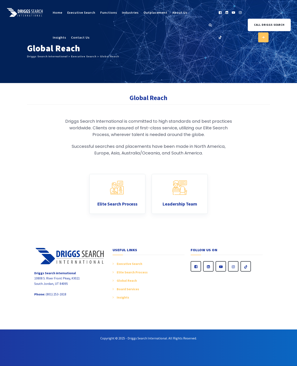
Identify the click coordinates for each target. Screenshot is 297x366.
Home (57, 12)
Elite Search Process (117, 204)
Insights (59, 37)
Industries (130, 12)
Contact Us (80, 37)
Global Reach (127, 280)
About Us (179, 12)
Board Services (128, 289)
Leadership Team (179, 204)
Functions (108, 12)
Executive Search (81, 12)
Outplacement (155, 12)
